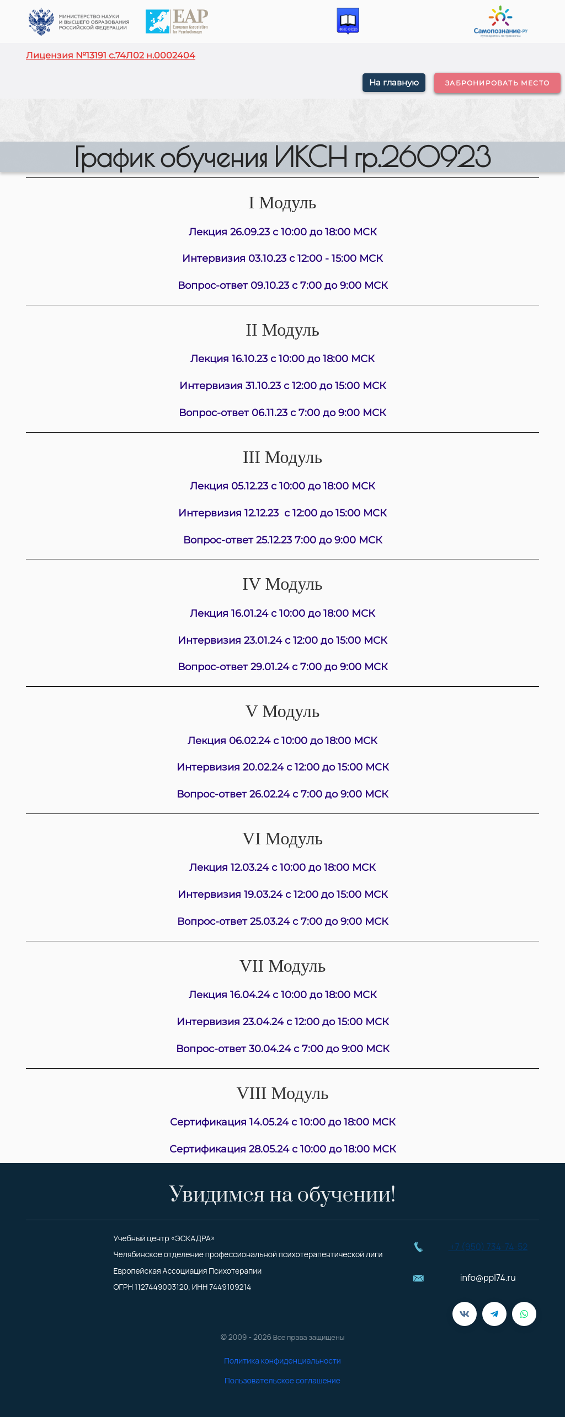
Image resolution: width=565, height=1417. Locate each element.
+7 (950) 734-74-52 (489, 1247)
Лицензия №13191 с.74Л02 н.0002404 (110, 55)
